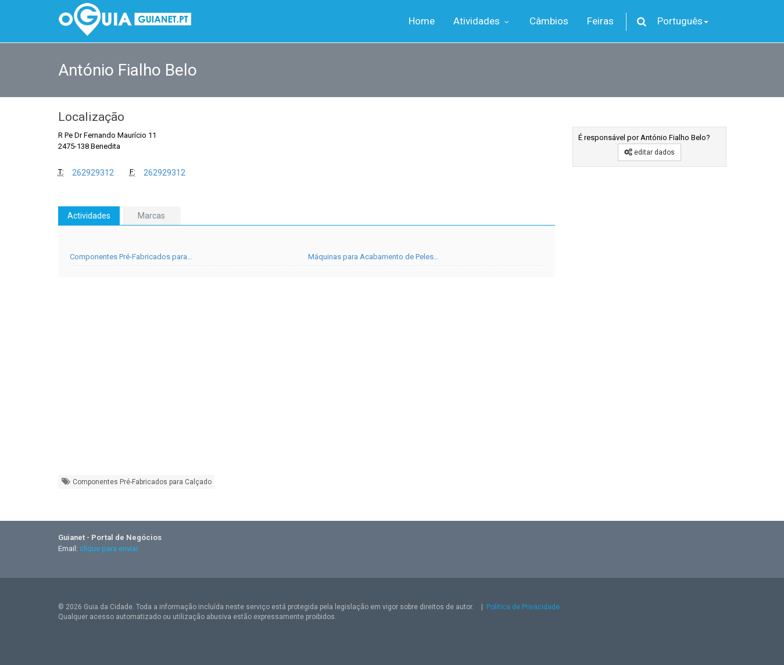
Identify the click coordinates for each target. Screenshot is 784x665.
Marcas (151, 215)
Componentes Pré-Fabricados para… (131, 256)
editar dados (649, 152)
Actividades (88, 215)
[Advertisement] (306, 382)
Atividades (482, 21)
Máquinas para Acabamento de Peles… (373, 256)
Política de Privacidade (523, 607)
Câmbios (548, 21)
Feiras (600, 21)
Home (422, 21)
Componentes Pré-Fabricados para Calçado (136, 481)
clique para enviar (109, 548)
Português (682, 21)
